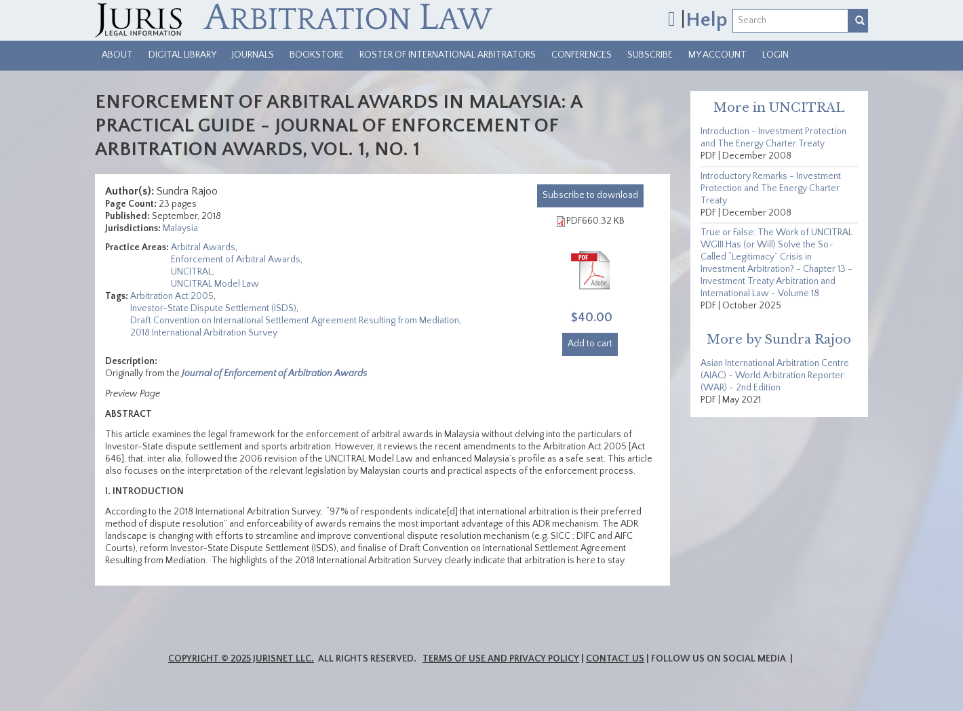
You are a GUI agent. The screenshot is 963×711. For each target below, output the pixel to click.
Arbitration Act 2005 (172, 296)
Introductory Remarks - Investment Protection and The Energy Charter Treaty (771, 188)
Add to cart (590, 343)
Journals (253, 54)
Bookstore (317, 54)
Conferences (581, 54)
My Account (717, 54)
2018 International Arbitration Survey (203, 332)
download (590, 195)
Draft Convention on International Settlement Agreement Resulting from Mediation (294, 320)
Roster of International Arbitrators (447, 54)
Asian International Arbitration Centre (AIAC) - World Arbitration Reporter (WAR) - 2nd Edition (775, 375)
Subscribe (650, 54)
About (117, 54)
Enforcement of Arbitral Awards (235, 259)
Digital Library (182, 54)
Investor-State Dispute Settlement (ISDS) (213, 308)
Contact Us (615, 658)
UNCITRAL (191, 271)
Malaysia (180, 228)
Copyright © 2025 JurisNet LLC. (241, 658)
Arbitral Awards (203, 247)
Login (775, 54)
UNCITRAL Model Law (215, 284)
